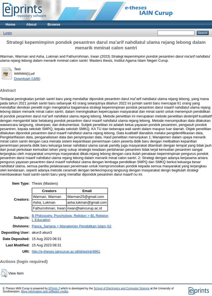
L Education (41, 220)
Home (10, 24)
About (31, 24)
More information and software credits (44, 291)
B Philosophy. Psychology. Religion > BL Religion (70, 216)
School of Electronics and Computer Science (122, 288)
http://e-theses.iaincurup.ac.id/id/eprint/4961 (66, 251)
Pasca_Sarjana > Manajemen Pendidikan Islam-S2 (71, 226)
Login (7, 33)
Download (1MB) (27, 79)
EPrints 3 (54, 288)
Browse (54, 24)
